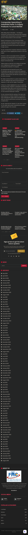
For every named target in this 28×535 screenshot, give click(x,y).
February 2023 (6, 366)
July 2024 (5, 325)
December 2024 (7, 313)
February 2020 (6, 451)
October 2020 (6, 432)
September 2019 (7, 458)
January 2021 (6, 425)
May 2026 (5, 273)
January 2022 (6, 396)
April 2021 (5, 418)
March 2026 (6, 278)
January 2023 (6, 368)
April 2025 (5, 304)
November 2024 (7, 316)
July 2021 (5, 411)
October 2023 (6, 347)
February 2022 (6, 394)
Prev (4, 159)
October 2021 (6, 403)
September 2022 (7, 377)
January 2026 (6, 283)
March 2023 (6, 363)
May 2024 (5, 330)
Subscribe (21, 251)
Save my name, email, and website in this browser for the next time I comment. (13, 192)
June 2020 (5, 441)
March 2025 (6, 306)
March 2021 (5, 420)
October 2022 (6, 375)
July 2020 (5, 439)
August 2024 (6, 323)
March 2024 (6, 335)
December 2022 (7, 370)
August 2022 (6, 380)
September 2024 (7, 321)
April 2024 (5, 332)
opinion (2, 523)
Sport (2, 517)
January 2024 (6, 339)
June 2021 (5, 413)
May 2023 (5, 358)
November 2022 (7, 373)
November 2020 (7, 430)
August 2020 (6, 437)
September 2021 (7, 406)
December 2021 (6, 399)
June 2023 (5, 356)
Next (8, 159)
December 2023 (7, 342)
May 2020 (5, 444)
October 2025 (6, 290)
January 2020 (6, 453)
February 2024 (6, 337)
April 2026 (5, 276)
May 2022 (5, 387)
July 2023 (5, 354)
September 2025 (7, 292)
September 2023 (7, 349)
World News (3, 514)
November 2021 (6, 401)
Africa (2, 520)
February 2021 (6, 422)
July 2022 (5, 382)
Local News (3, 509)
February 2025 (6, 309)
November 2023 (7, 344)
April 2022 (5, 389)
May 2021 (5, 415)
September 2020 (7, 434)
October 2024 (6, 318)
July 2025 (5, 297)
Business (5, 128)
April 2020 (5, 446)
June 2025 (5, 299)
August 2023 (6, 351)
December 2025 (7, 285)
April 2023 (5, 361)
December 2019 (6, 456)
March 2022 (6, 392)
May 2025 (5, 302)
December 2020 (7, 427)
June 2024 (5, 328)
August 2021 (6, 408)
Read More (14, 490)
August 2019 (6, 460)
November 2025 (7, 287)
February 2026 (6, 280)
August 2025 (6, 294)
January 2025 (6, 311)
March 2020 (6, 448)
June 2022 (5, 384)
